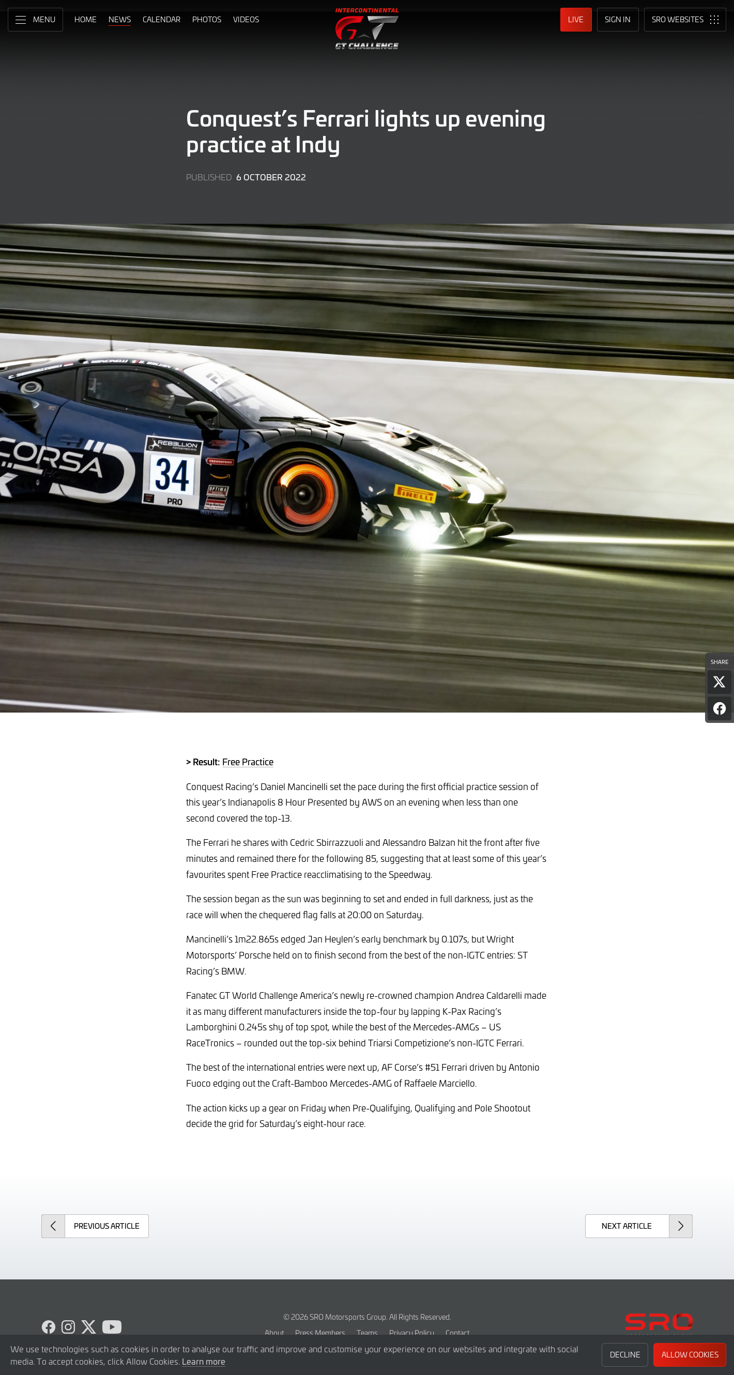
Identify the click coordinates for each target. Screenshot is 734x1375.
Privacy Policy (411, 1333)
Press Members (320, 1333)
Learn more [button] (203, 1361)
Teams (367, 1333)
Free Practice (247, 761)
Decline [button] (625, 1354)
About (274, 1333)
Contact (457, 1333)
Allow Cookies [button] (690, 1354)
